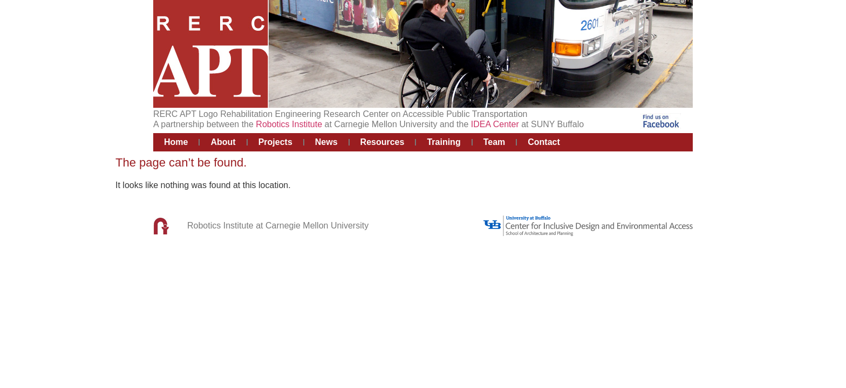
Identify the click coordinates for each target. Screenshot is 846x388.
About (222, 142)
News (326, 142)
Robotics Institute (289, 124)
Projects (275, 142)
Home (176, 142)
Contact (544, 142)
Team (494, 142)
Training (443, 142)
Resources (382, 142)
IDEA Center (495, 124)
